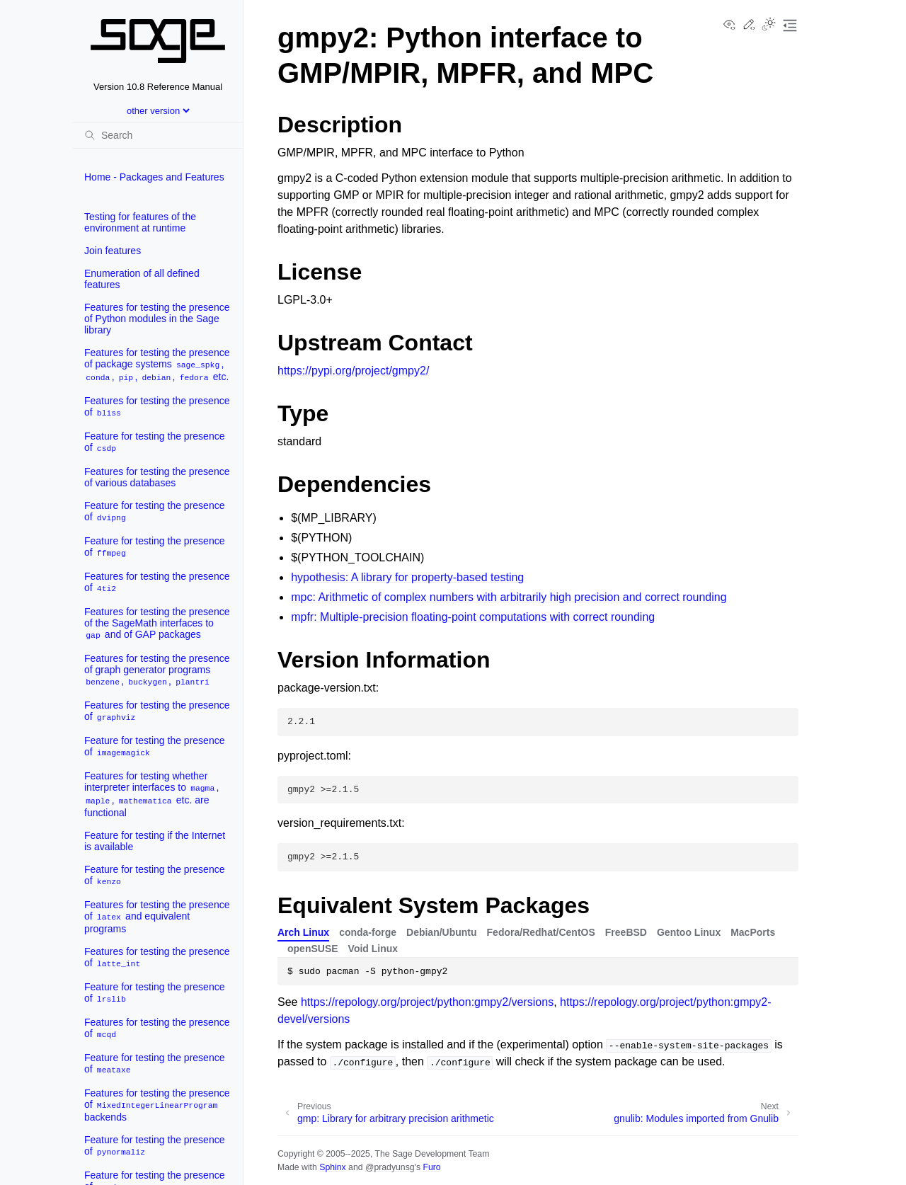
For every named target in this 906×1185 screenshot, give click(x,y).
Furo (431, 1167)
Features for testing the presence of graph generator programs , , (156, 670)
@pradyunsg (390, 1167)
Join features (112, 250)
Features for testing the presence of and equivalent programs (156, 916)
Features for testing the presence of (156, 406)
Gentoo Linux (689, 932)
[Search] (158, 135)
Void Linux (373, 948)
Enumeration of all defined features (142, 279)
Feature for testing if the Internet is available (154, 841)
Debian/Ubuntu (441, 932)
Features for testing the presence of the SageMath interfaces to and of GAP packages (156, 623)
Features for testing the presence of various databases (156, 477)
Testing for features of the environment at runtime (140, 222)
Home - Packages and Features (154, 177)
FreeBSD (626, 932)
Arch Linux (303, 932)
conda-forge (367, 932)
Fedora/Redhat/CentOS (541, 932)
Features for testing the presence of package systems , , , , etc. (156, 365)
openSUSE (312, 948)
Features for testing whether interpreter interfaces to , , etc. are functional (151, 794)
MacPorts (752, 932)
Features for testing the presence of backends (156, 1105)
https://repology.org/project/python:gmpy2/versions (427, 1002)
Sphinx (332, 1167)
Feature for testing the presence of (154, 442)
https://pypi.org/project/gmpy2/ (353, 371)
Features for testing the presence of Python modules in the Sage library (156, 319)
